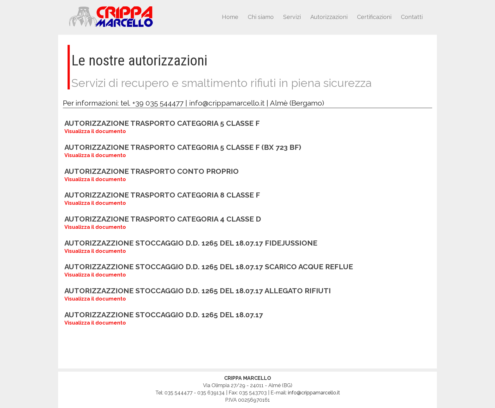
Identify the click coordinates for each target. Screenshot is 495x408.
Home (230, 17)
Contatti (412, 17)
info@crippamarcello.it (227, 103)
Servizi (292, 17)
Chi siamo (261, 17)
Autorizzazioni (329, 17)
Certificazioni (374, 17)
